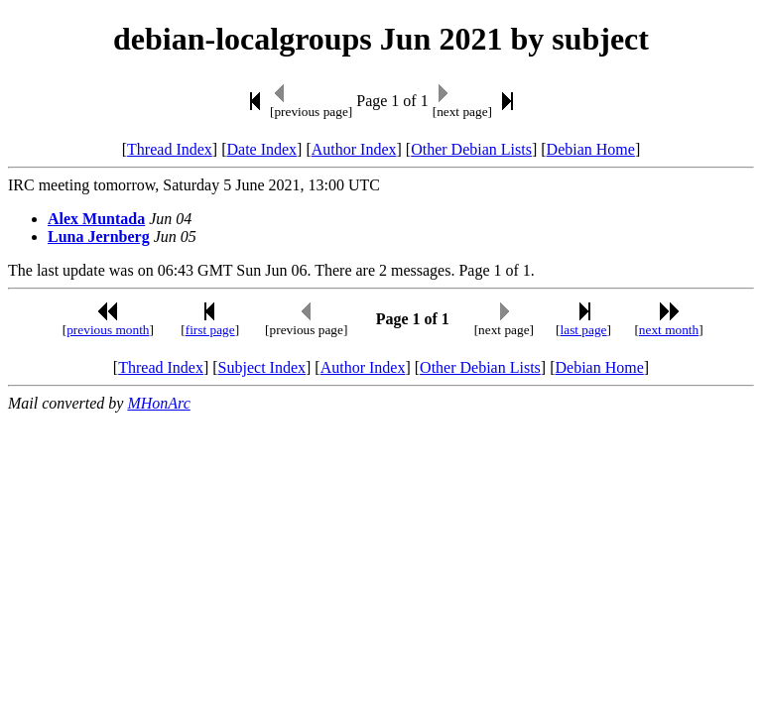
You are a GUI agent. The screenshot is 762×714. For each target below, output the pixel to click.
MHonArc (158, 403)
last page (584, 329)
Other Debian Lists (471, 149)
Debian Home (591, 149)
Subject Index (262, 367)
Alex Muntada (96, 218)
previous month (107, 329)
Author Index (354, 149)
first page (210, 329)
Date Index (261, 149)
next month (668, 329)
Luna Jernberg (99, 236)
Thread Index (169, 149)
